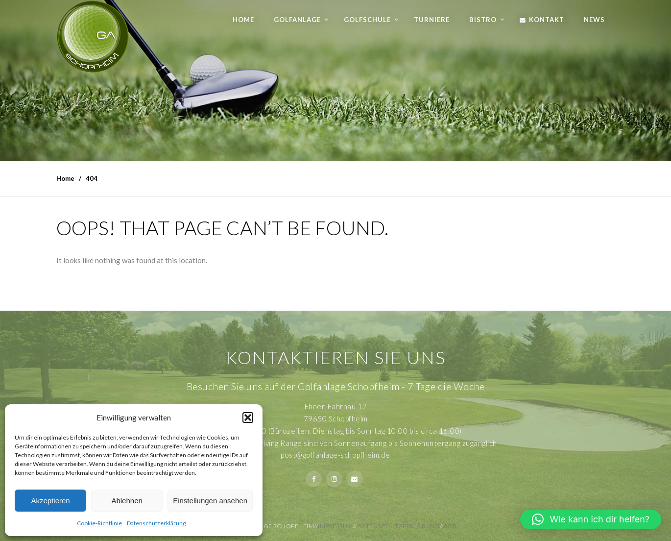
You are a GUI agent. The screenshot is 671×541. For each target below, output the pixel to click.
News (594, 20)
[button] (248, 417)
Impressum (335, 526)
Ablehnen (126, 500)
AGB (450, 526)
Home (243, 20)
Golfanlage (297, 20)
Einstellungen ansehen (210, 500)
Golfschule (367, 20)
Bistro (483, 20)
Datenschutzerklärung (156, 523)
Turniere (432, 20)
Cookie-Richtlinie (99, 523)
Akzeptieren (50, 500)
